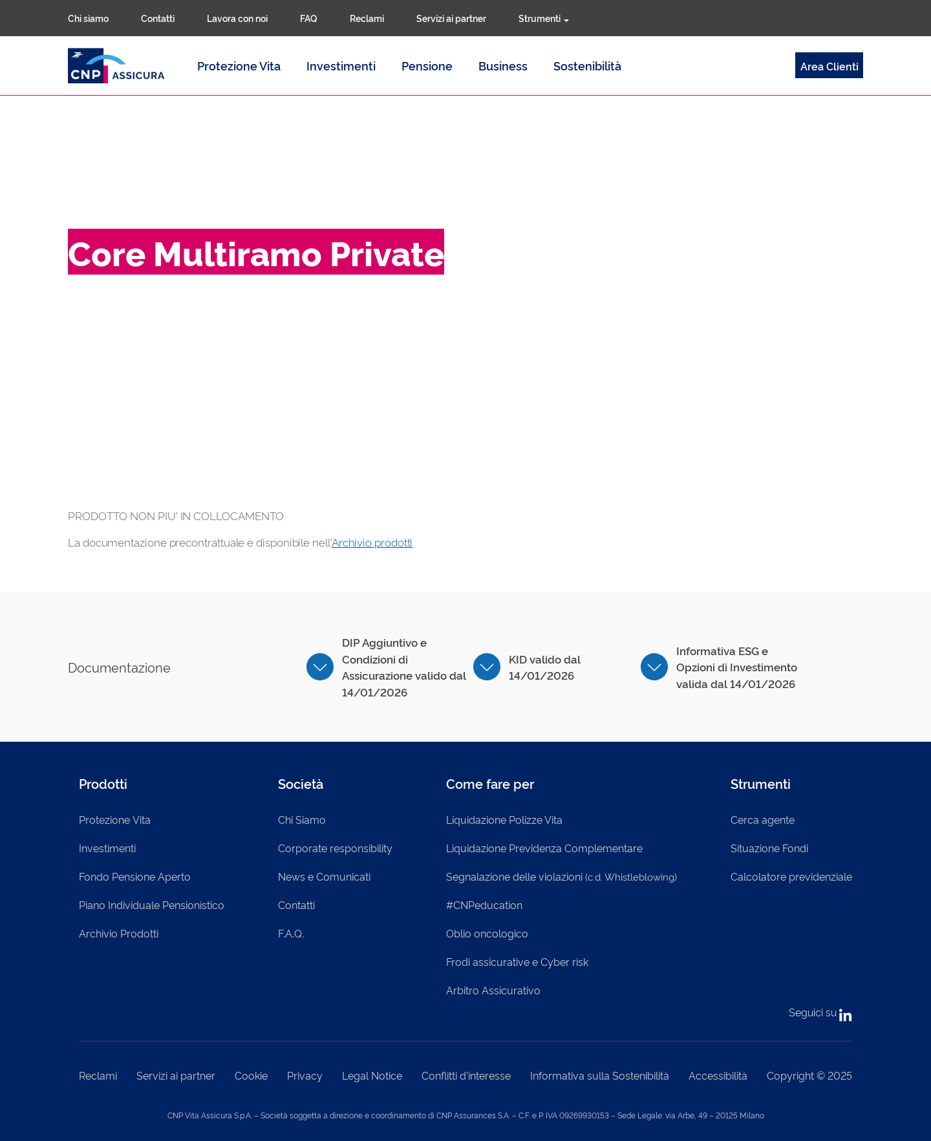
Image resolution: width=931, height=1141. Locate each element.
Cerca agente (763, 819)
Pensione (427, 65)
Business (503, 65)
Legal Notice (372, 1075)
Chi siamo (88, 18)
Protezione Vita (239, 65)
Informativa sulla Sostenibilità (599, 1075)
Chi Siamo (302, 819)
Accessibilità (718, 1075)
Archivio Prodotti (118, 933)
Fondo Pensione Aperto (135, 876)
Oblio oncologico (487, 933)
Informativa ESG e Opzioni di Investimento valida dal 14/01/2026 (736, 667)
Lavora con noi (237, 18)
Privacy (305, 1075)
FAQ (308, 18)
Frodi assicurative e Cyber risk (517, 961)
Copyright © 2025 (809, 1075)
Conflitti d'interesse (466, 1075)
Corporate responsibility (335, 848)
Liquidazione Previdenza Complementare (544, 848)
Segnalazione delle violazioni (561, 876)
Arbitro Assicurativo (493, 990)
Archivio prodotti (372, 541)
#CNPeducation (484, 904)
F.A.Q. (291, 933)
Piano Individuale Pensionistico (151, 904)
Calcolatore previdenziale (791, 876)
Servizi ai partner (451, 18)
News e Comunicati (324, 876)
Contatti (158, 18)
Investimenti (341, 65)
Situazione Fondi (769, 848)
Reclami (367, 18)
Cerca (606, 18)
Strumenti (544, 18)
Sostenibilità (587, 65)
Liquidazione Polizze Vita (504, 819)
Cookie (251, 1075)
